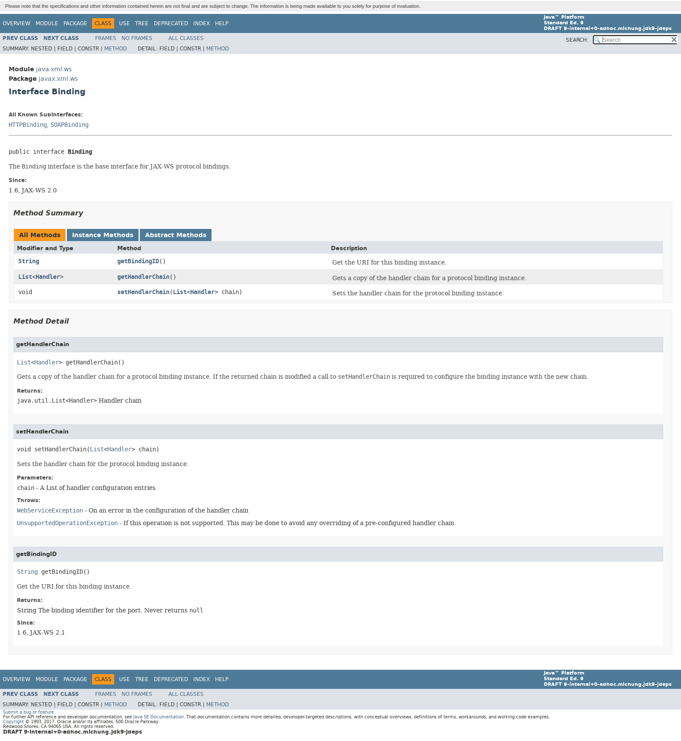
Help (221, 23)
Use (124, 23)
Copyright (13, 721)
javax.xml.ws (58, 79)
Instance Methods (102, 235)
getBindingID (138, 261)
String (28, 261)
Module (47, 23)
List (25, 277)
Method (115, 49)
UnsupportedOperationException (67, 523)
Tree (142, 23)
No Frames (137, 38)
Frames (105, 38)
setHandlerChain (143, 292)
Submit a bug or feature (28, 712)
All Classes (186, 38)
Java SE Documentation (158, 717)
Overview (16, 23)
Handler (48, 277)
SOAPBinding (69, 125)
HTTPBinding (28, 125)
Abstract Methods (175, 235)
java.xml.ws (54, 69)
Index (201, 23)
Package (75, 23)
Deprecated (171, 23)
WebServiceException (50, 510)
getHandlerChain (143, 277)
